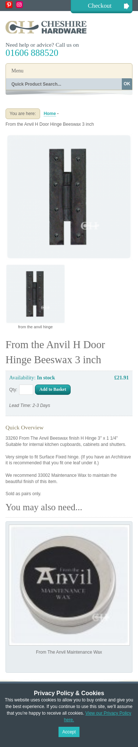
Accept (69, 732)
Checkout (100, 5)
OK (127, 83)
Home (50, 113)
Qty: (13, 389)
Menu (17, 71)
